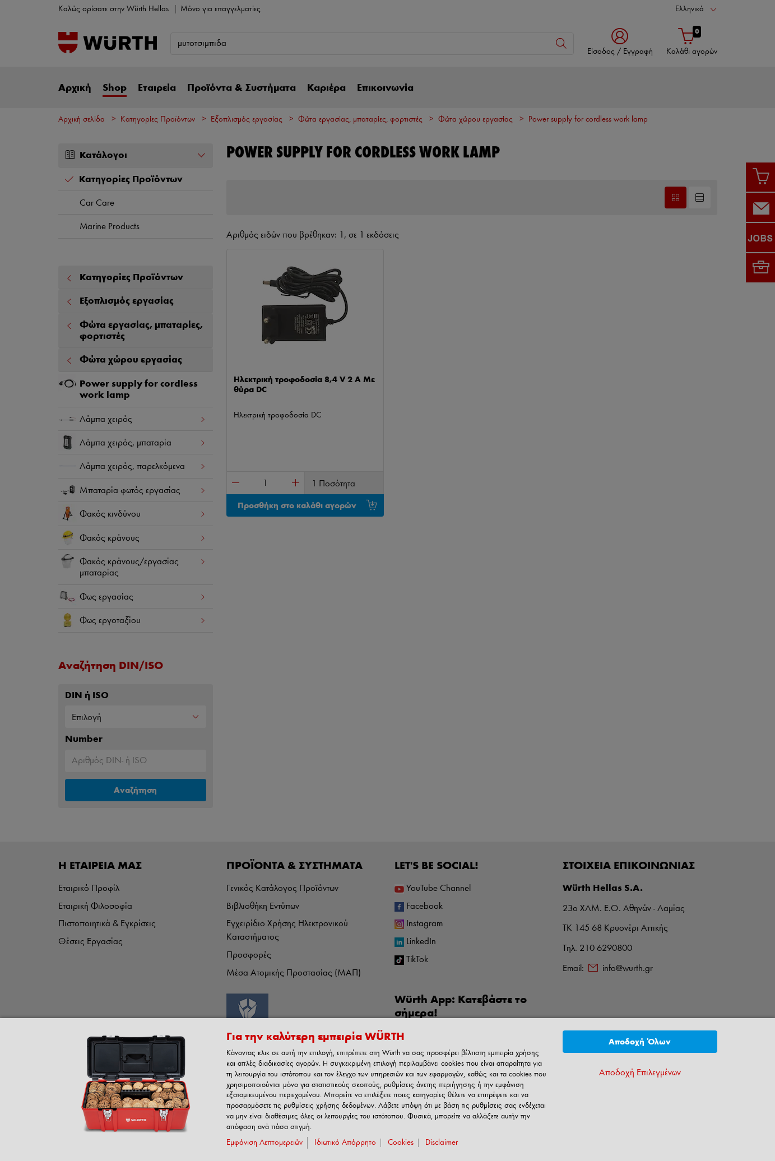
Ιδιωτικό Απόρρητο (345, 1143)
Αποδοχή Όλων (640, 1042)
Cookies (401, 1143)
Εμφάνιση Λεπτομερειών (264, 1143)
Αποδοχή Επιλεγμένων (640, 1073)
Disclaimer (441, 1143)
